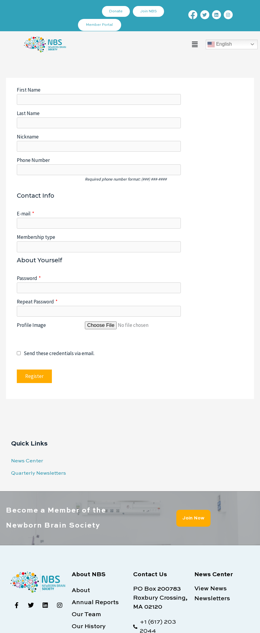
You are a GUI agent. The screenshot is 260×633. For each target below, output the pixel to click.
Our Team (86, 547)
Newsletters (212, 531)
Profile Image (31, 257)
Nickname (28, 120)
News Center (27, 393)
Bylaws (83, 571)
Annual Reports (95, 535)
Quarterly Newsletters (38, 405)
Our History (89, 559)
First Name (28, 90)
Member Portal (99, 25)
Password (29, 227)
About (81, 523)
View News (210, 522)
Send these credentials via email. (55, 286)
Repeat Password (37, 242)
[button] (195, 44)
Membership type (36, 195)
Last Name (28, 105)
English (220, 44)
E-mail (25, 180)
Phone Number (33, 135)
